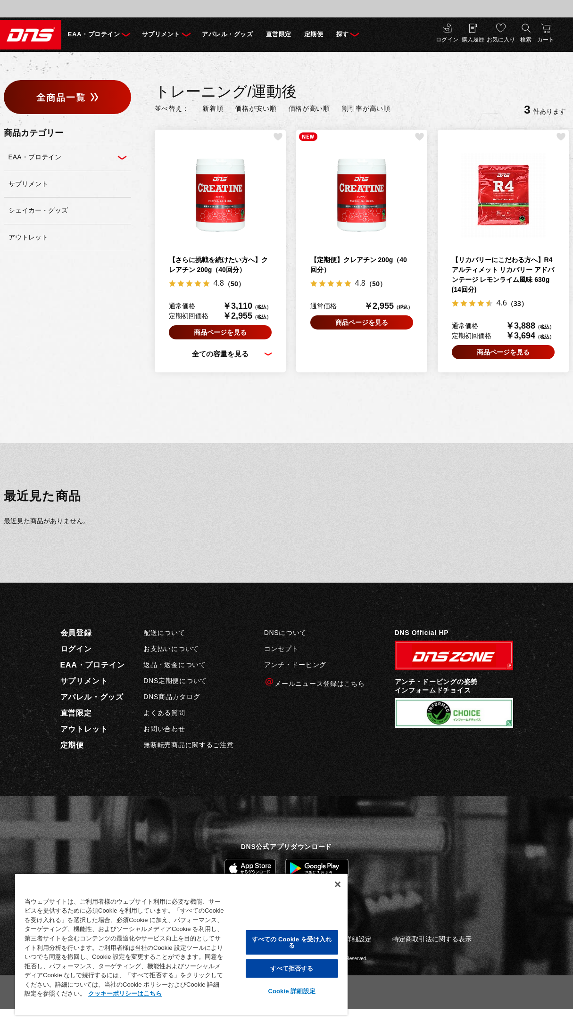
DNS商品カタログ (171, 697)
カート (545, 40)
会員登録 (76, 634)
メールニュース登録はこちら (314, 682)
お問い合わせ (164, 729)
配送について (164, 633)
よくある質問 (164, 713)
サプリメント (170, 34)
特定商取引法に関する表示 (432, 939)
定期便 (340, 34)
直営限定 (301, 34)
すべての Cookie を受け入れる (292, 942)
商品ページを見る (220, 333)
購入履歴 (473, 40)
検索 (525, 40)
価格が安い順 (255, 109)
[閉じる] (337, 884)
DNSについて (285, 633)
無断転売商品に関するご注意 (188, 745)
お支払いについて (171, 649)
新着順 (212, 109)
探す (372, 34)
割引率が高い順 (366, 109)
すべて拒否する (292, 968)
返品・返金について (174, 665)
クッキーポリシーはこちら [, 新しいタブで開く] (125, 993)
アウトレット (84, 730)
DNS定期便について (175, 681)
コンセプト (281, 649)
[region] (181, 944)
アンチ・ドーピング (295, 665)
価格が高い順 (309, 109)
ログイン (447, 40)
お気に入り (501, 40)
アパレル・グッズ (244, 34)
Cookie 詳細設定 (291, 991)
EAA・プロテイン (96, 34)
